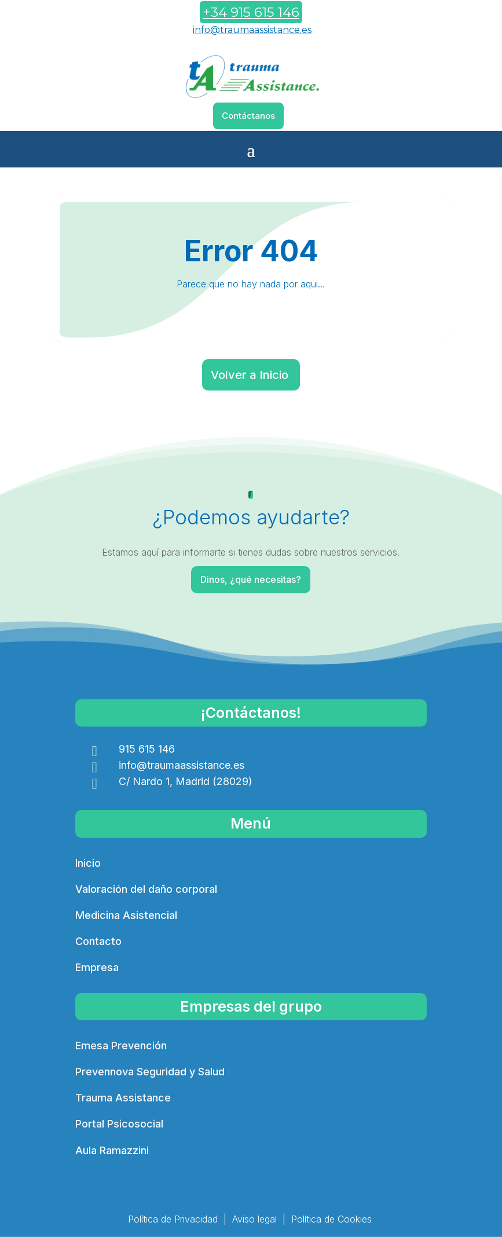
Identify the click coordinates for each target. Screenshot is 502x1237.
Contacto (98, 941)
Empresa (97, 967)
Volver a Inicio (249, 375)
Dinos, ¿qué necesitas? (252, 579)
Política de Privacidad (173, 1219)
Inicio (88, 863)
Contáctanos (248, 115)
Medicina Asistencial (126, 915)
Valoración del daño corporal (146, 889)
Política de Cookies (331, 1219)
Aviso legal (254, 1219)
